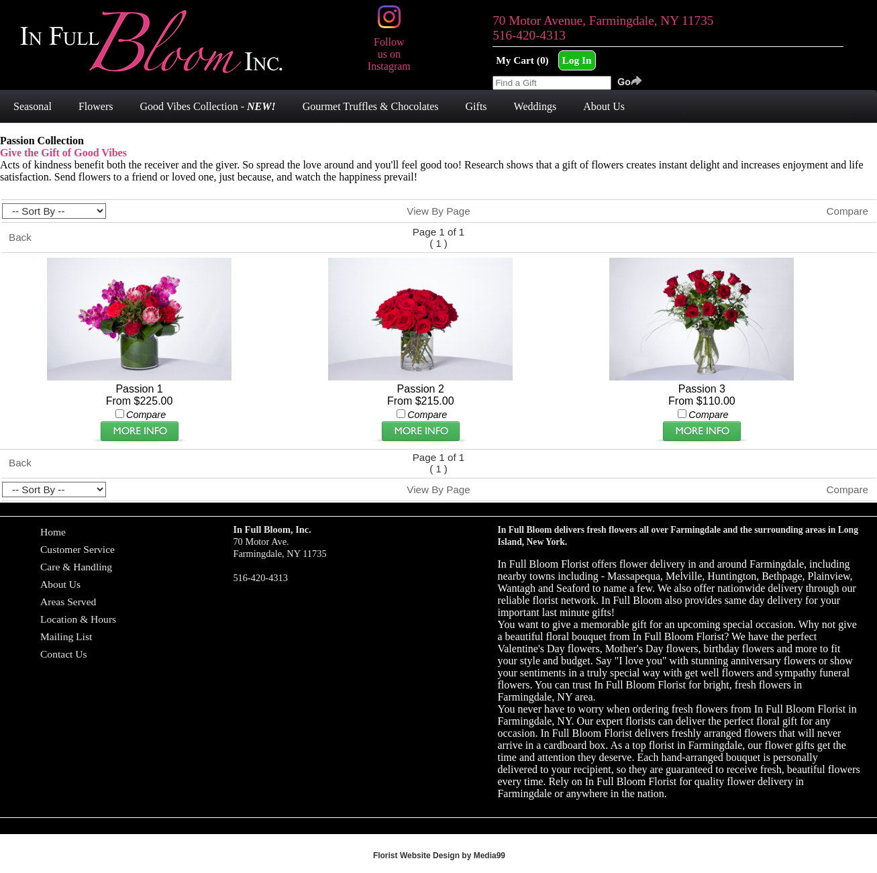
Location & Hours (78, 619)
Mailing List (66, 636)
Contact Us (63, 654)
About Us (60, 584)
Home (53, 531)
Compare (847, 211)
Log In (577, 60)
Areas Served (68, 601)
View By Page (438, 211)
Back (20, 237)
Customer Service (77, 549)
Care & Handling (76, 566)
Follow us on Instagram (389, 48)
